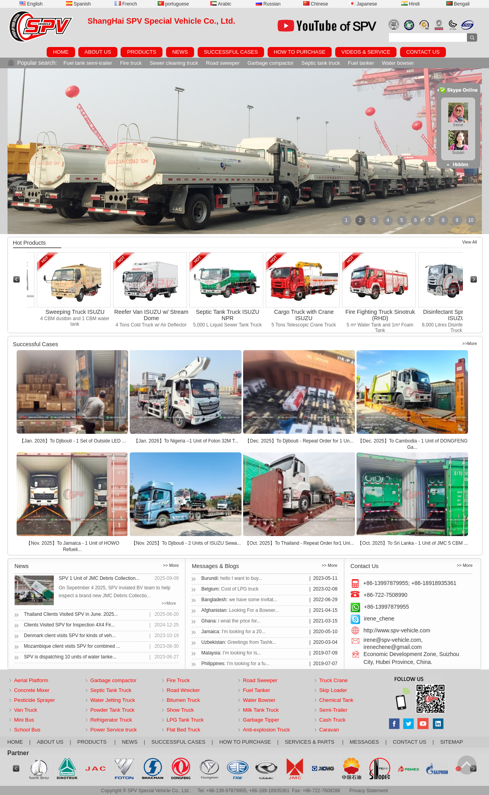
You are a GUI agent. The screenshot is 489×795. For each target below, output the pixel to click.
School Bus (27, 730)
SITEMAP (451, 742)
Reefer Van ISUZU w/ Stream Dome (154, 315)
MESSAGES (364, 742)
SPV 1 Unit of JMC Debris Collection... (99, 578)
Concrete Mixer (31, 690)
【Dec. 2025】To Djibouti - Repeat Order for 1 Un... (299, 441)
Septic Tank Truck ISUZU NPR (230, 315)
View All (469, 242)
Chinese (315, 4)
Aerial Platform (31, 680)
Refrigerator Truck (111, 720)
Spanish (78, 4)
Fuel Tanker (256, 690)
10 (470, 220)
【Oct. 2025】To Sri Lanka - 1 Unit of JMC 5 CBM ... (412, 543)
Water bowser (398, 63)
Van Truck (25, 710)
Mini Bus (24, 720)
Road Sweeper (260, 680)
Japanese (363, 4)
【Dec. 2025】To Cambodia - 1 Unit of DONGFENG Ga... (412, 444)
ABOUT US (98, 52)
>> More (171, 565)
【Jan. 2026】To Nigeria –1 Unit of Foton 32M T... (186, 441)
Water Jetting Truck (113, 700)
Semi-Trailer (333, 710)
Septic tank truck (321, 63)
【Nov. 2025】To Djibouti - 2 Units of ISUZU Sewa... (186, 543)
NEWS (180, 52)
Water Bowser (259, 700)
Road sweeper (223, 63)
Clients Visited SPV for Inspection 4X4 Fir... (69, 625)
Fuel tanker (361, 63)
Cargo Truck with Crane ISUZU (306, 315)
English (30, 4)
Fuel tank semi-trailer (88, 63)
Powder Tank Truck (113, 710)
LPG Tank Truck (185, 720)
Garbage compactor (270, 63)
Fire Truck (178, 680)
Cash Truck (332, 720)
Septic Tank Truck (111, 690)
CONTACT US (423, 52)
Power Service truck (114, 730)
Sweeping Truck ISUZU (78, 312)
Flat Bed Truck (183, 730)
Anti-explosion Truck (266, 730)
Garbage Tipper (261, 720)
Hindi (410, 4)
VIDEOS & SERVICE (366, 52)
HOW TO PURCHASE (300, 52)
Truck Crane (333, 680)
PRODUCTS (141, 52)
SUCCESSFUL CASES (231, 52)
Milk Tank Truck (261, 710)
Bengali (458, 4)
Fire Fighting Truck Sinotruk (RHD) (383, 315)
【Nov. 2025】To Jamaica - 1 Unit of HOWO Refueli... (72, 546)
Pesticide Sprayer (34, 700)
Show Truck (180, 710)
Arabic (220, 4)
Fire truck (131, 63)
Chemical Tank (336, 700)
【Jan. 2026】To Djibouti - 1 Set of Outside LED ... (72, 441)
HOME (61, 52)
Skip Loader (333, 690)
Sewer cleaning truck (174, 63)
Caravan (329, 730)
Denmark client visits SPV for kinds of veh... (70, 635)
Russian (268, 4)
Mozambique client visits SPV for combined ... (72, 646)
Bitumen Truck (183, 700)
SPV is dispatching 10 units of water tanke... (70, 657)
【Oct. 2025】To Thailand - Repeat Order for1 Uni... (299, 543)
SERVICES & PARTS (310, 742)
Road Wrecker (183, 690)
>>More (469, 343)
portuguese (173, 4)
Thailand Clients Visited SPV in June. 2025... (71, 614)
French (126, 4)
